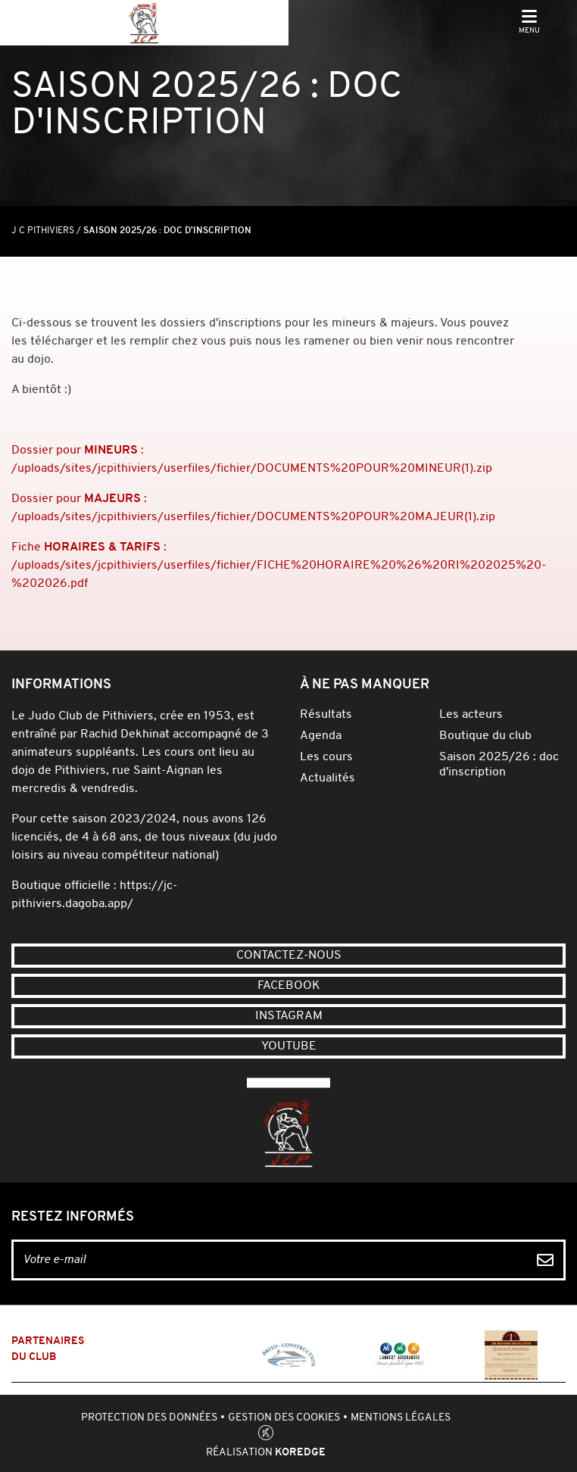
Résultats (326, 715)
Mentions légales (401, 1418)
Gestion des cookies (284, 1418)
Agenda (321, 736)
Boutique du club (485, 736)
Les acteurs (471, 715)
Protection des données (149, 1418)
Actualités (327, 778)
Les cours (326, 757)
